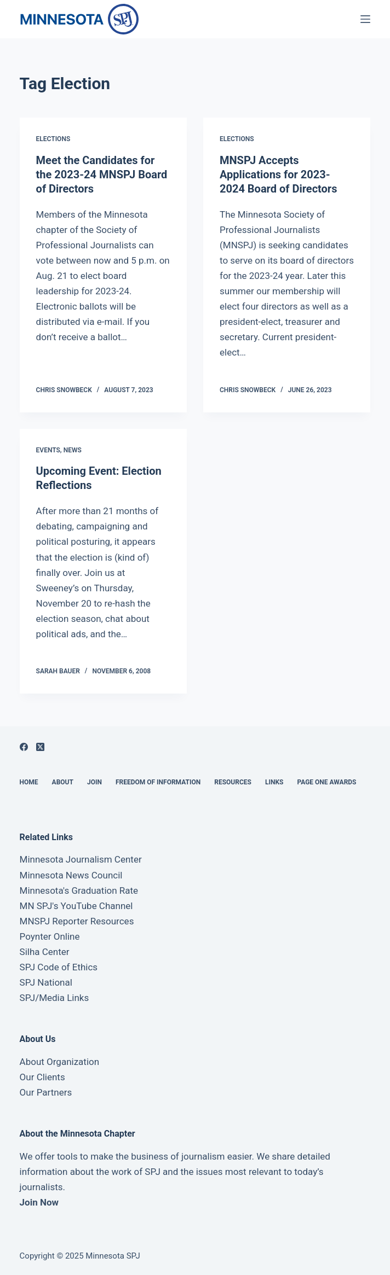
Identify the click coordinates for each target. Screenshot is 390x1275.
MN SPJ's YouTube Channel (76, 905)
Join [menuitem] (94, 782)
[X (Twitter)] (40, 747)
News (73, 450)
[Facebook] (24, 747)
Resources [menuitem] (232, 782)
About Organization (60, 1061)
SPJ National (46, 982)
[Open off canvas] (365, 19)
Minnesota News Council (71, 875)
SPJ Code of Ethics (59, 967)
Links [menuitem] (274, 782)
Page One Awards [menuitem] (326, 782)
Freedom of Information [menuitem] (158, 782)
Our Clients (42, 1077)
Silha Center (45, 951)
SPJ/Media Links (54, 997)
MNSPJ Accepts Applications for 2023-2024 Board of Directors (278, 174)
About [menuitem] (62, 782)
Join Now (39, 1202)
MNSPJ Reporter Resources (77, 921)
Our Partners (46, 1092)
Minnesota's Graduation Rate (79, 890)
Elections (53, 139)
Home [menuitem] (29, 782)
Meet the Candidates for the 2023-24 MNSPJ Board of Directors (102, 174)
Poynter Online (50, 936)
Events (48, 450)
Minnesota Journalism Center (81, 859)
